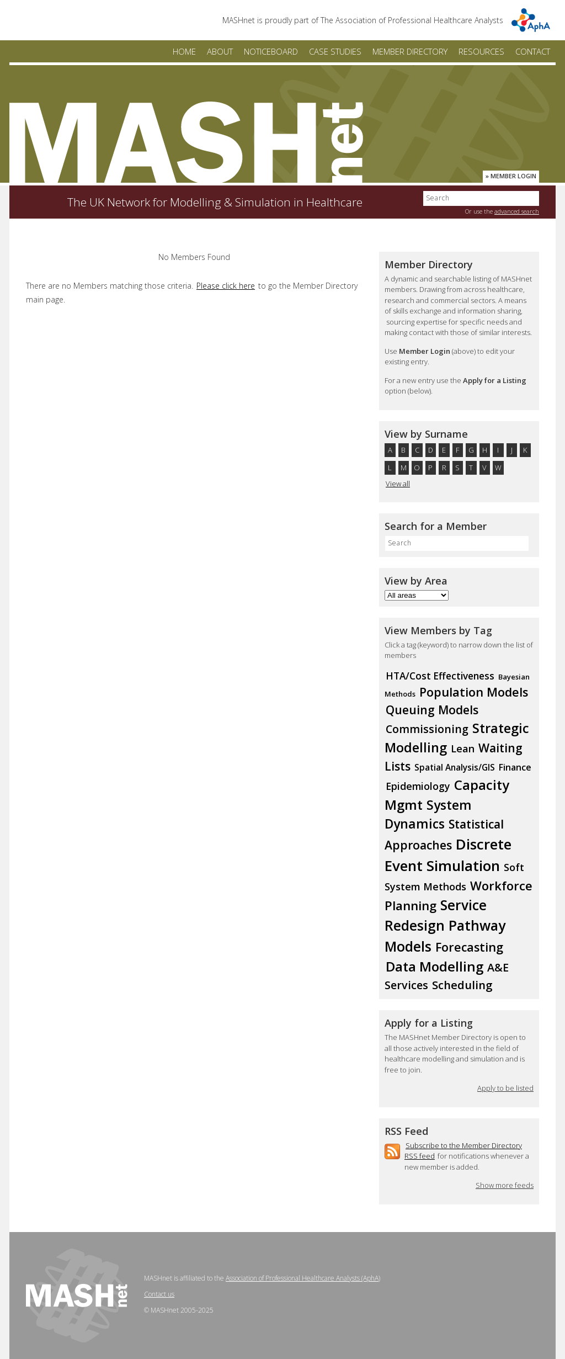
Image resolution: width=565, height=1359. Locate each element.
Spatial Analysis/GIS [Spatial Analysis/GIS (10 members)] (454, 767)
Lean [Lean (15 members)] (463, 748)
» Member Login (511, 176)
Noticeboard (271, 51)
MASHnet (186, 142)
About (220, 51)
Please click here (225, 285)
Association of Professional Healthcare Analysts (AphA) (303, 1278)
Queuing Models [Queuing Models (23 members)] (432, 710)
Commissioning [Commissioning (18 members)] (427, 728)
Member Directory (409, 51)
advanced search (516, 211)
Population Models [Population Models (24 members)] (473, 692)
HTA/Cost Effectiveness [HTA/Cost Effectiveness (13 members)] (440, 676)
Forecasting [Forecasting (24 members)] (469, 947)
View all (398, 484)
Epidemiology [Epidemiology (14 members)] (418, 786)
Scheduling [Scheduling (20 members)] (462, 984)
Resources (481, 51)
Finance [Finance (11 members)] (515, 767)
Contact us (159, 1294)
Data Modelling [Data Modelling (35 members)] (434, 966)
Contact (532, 51)
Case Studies (335, 51)
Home (184, 51)
